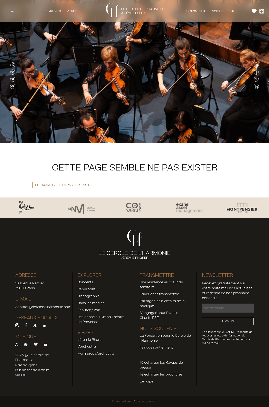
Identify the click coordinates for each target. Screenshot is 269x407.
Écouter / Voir (88, 310)
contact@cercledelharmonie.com (43, 307)
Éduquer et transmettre (159, 294)
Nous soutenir (223, 11)
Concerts (85, 282)
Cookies (20, 375)
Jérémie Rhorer (90, 339)
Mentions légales (26, 365)
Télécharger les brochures (161, 374)
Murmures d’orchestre (95, 353)
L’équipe (146, 381)
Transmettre (196, 11)
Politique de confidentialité (32, 370)
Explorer (54, 11)
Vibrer (72, 11)
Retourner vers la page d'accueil (62, 185)
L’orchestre (86, 346)
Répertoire (86, 289)
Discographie (88, 296)
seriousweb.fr (149, 401)
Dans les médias (90, 303)
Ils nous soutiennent (156, 347)
